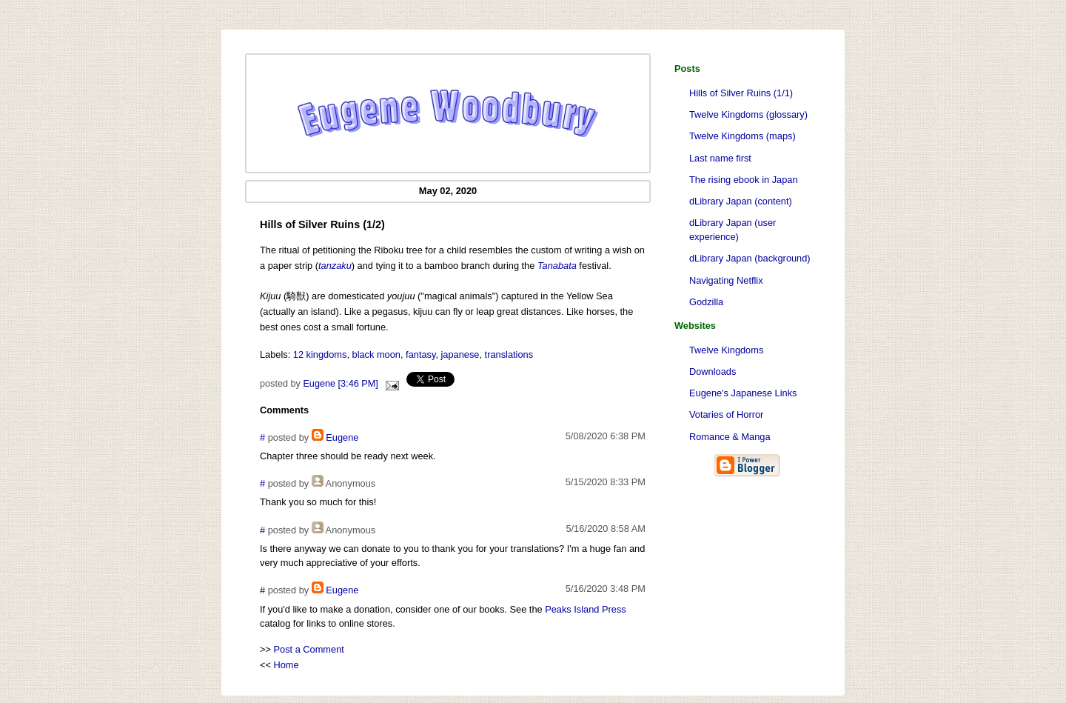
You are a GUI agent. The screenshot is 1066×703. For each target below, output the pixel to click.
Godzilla (706, 301)
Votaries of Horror (726, 414)
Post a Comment (309, 649)
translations (509, 354)
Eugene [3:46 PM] (340, 384)
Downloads (712, 371)
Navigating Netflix (726, 280)
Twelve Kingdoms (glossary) (748, 114)
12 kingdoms (320, 354)
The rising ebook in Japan (743, 179)
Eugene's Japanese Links (743, 393)
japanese (460, 354)
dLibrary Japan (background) (750, 258)
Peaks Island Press (585, 609)
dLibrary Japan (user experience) (732, 229)
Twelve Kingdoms (726, 350)
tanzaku (335, 265)
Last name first (720, 158)
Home (286, 664)
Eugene (342, 437)
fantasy (420, 354)
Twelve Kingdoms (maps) (742, 135)
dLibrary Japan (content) (740, 201)
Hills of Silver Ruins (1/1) (741, 93)
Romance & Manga (730, 436)
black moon (376, 354)
